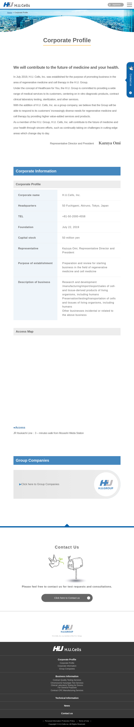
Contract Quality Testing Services (67, 680)
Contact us (130, 80)
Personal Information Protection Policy (60, 721)
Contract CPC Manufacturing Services (67, 690)
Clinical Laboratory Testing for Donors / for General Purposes (67, 686)
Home (9, 12)
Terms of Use (84, 721)
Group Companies (39, 492)
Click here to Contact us (67, 605)
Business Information (66, 676)
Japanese (116, 5)
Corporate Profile (67, 659)
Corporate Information (67, 666)
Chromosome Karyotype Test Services (67, 683)
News (67, 705)
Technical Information (67, 698)
